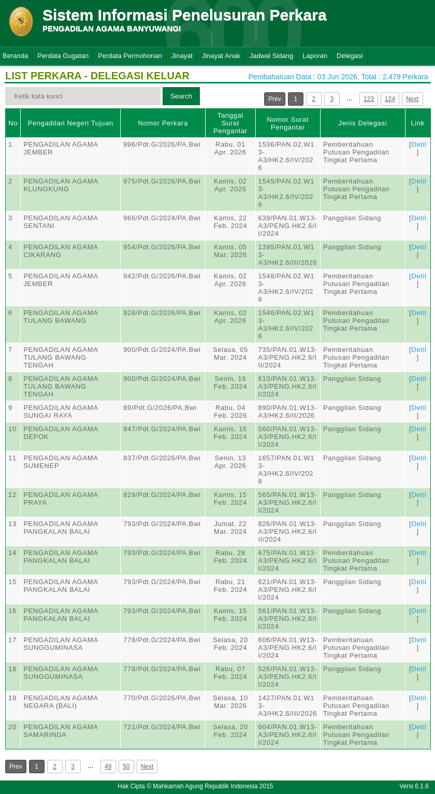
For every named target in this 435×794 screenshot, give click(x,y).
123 (369, 99)
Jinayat (182, 56)
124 (390, 99)
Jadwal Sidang (272, 56)
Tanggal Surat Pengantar (230, 123)
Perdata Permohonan (130, 56)
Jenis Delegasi (363, 123)
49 (108, 766)
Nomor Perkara (163, 123)
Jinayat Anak (221, 56)
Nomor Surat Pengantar (288, 123)
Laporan (314, 56)
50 (126, 766)
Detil (418, 144)
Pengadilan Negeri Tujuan (70, 123)
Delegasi (350, 56)
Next (412, 99)
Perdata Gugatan (63, 56)
